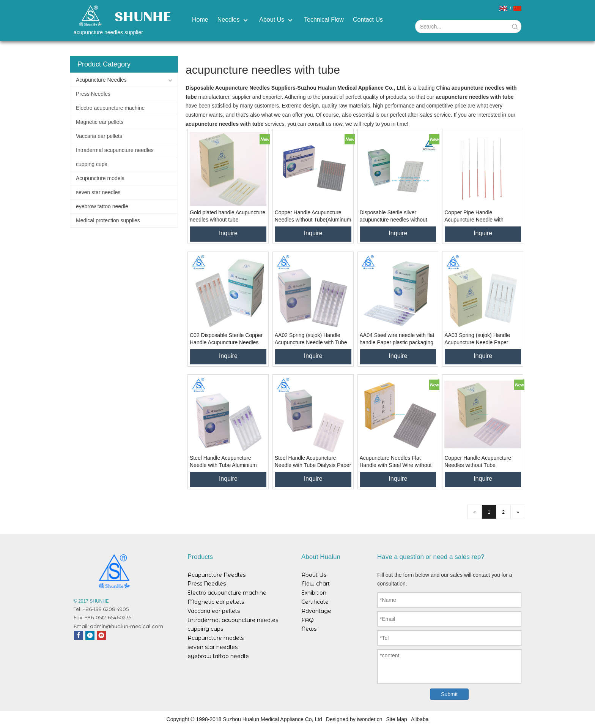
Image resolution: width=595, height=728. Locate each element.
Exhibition (313, 592)
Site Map (396, 719)
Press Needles (93, 94)
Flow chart (315, 583)
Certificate (315, 601)
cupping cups (91, 164)
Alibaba (420, 719)
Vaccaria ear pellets (99, 136)
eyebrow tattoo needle (102, 206)
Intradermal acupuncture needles (115, 150)
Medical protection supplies (108, 220)
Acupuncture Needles (101, 80)
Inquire (228, 233)
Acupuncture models (100, 178)
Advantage (316, 611)
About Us (313, 574)
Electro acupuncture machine (110, 108)
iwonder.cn (369, 719)
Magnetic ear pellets (99, 122)
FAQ (307, 620)
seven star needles (98, 192)
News (308, 628)
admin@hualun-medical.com (126, 626)
